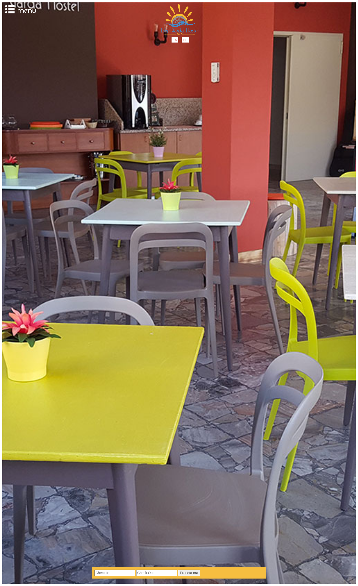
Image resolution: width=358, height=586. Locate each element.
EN (175, 40)
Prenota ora (189, 573)
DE (185, 40)
